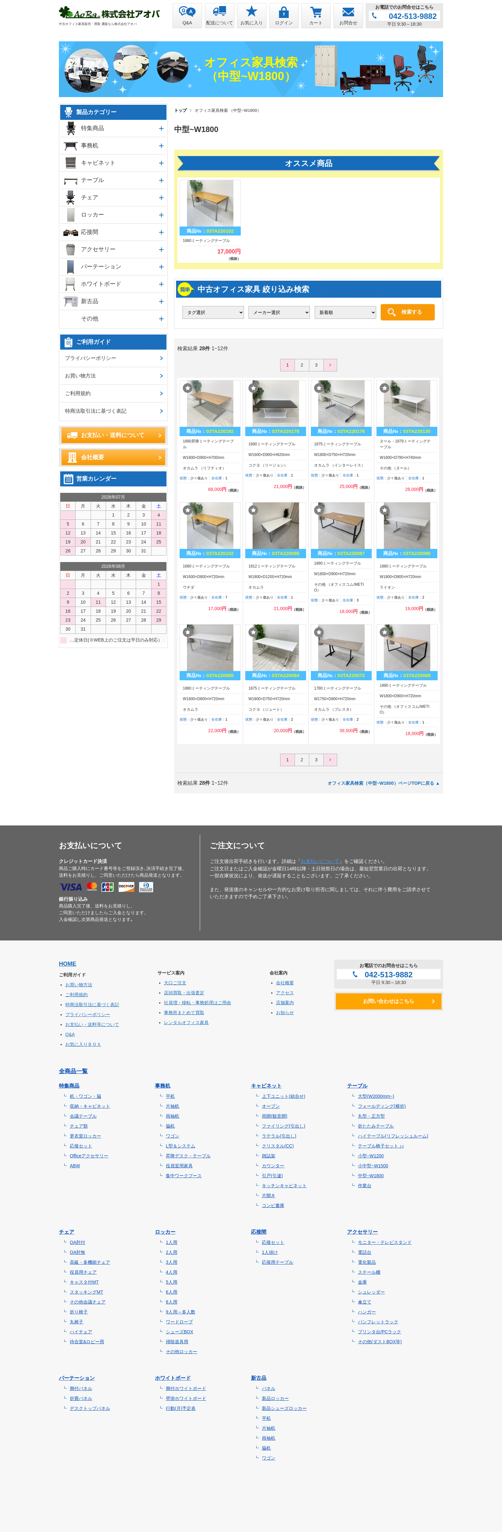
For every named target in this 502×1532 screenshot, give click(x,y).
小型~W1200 (371, 1155)
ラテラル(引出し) (279, 1136)
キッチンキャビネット (284, 1185)
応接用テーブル (277, 1262)
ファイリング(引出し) (283, 1126)
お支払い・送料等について (92, 1024)
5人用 (171, 1282)
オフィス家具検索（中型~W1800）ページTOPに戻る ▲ (384, 783)
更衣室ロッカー (85, 1136)
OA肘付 (77, 1242)
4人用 (171, 1272)
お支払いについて (320, 861)
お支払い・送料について (112, 435)
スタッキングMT (86, 1292)
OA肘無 (77, 1252)
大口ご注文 (175, 982)
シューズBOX (179, 1331)
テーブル (92, 180)
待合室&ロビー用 (87, 1341)
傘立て (364, 1301)
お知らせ (285, 1012)
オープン (271, 1106)
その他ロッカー (181, 1351)
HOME (67, 964)
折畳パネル (81, 1398)
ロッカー (92, 214)
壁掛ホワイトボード (186, 1398)
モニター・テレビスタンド (385, 1242)
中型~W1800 (371, 1175)
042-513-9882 (413, 16)
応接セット (81, 1145)
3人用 (171, 1262)
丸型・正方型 (371, 1116)
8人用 (171, 1301)
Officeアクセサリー (89, 1155)
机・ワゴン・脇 (85, 1096)
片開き (268, 1195)
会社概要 (92, 457)
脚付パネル (81, 1388)
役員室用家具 (179, 1165)
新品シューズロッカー (284, 1408)
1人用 (171, 1242)
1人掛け (270, 1252)
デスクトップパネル (90, 1408)
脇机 (170, 1126)
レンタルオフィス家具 (186, 1022)
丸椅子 (76, 1321)
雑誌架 (268, 1155)
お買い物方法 (80, 375)
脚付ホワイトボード (186, 1388)
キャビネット (98, 163)
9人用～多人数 (180, 1311)
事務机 (89, 145)
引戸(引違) (272, 1175)
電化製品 (367, 1262)
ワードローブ (179, 1321)
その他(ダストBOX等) (380, 1341)
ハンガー (367, 1311)
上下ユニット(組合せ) (283, 1096)
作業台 (364, 1185)
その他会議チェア (88, 1301)
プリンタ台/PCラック (379, 1331)
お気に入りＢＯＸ (83, 1044)
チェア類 (79, 1126)
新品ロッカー (275, 1398)
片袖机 (172, 1106)
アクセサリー (98, 249)
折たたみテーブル (376, 1126)
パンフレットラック (378, 1321)
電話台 (364, 1252)
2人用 (171, 1252)
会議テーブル (83, 1116)
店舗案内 (285, 1002)
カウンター (273, 1165)
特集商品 (92, 128)
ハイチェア (81, 1331)
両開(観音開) (274, 1116)
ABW (75, 1165)
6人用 (171, 1292)
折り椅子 (79, 1311)
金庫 (362, 1282)
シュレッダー (371, 1292)
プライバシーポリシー (90, 358)
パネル (268, 1388)
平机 (170, 1096)
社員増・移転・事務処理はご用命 (197, 1002)
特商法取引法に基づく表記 (95, 411)
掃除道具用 (177, 1341)
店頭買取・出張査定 (184, 992)
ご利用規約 (78, 393)
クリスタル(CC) (278, 1145)
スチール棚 (369, 1272)
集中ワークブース (184, 1175)
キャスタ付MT (84, 1282)
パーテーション (101, 266)
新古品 (89, 301)
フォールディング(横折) (382, 1106)
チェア (89, 197)
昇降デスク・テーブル (188, 1155)
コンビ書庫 (273, 1205)
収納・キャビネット (90, 1106)
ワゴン (172, 1136)
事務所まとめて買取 (184, 1012)
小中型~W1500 (373, 1165)
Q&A (70, 1034)
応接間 (89, 232)
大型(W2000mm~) (376, 1096)
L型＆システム (180, 1145)
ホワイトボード (101, 284)
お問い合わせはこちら (388, 1001)
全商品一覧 (73, 1071)
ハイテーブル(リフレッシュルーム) (393, 1136)
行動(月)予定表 (181, 1408)
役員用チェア (83, 1272)
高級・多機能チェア (90, 1262)
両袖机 (172, 1116)
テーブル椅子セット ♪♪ (381, 1145)
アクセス (285, 992)
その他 (89, 318)
